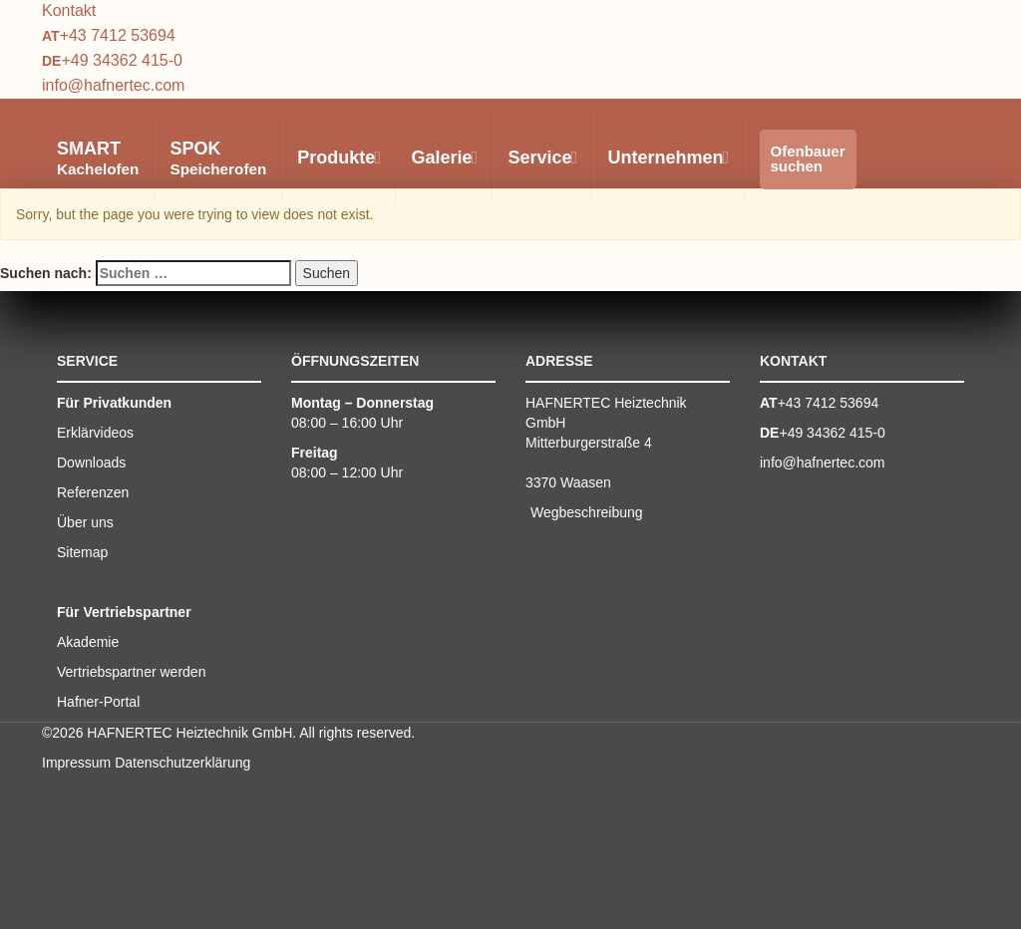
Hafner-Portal (98, 702)
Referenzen (93, 492)
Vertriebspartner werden (131, 672)
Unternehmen (667, 157)
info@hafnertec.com (113, 85)
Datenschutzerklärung (182, 763)
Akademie (88, 642)
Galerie (443, 157)
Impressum (76, 763)
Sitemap (82, 552)
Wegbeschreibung (586, 512)
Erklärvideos (95, 433)
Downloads (91, 462)
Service (541, 157)
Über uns (85, 522)
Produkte (338, 157)
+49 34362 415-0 (121, 60)
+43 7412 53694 (117, 35)
